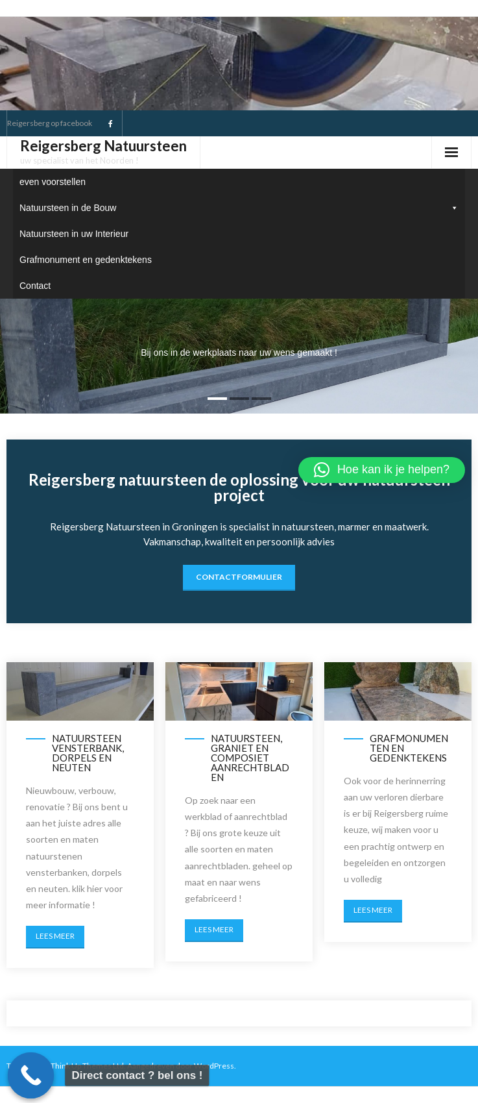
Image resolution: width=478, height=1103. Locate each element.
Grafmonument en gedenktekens (85, 259)
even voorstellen (52, 182)
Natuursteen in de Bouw (239, 208)
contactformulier (239, 577)
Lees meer (55, 936)
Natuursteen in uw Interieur (73, 234)
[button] (381, 470)
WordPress (214, 1066)
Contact (35, 285)
